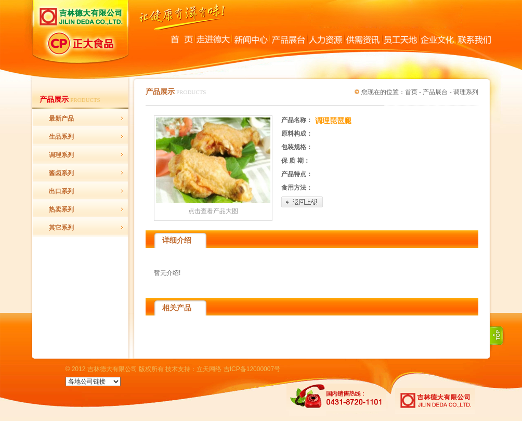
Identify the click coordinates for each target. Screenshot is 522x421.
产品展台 (435, 92)
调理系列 (61, 155)
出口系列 (61, 191)
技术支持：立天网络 (193, 369)
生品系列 (61, 136)
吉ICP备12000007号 (252, 369)
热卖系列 (61, 209)
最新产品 (61, 118)
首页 (411, 92)
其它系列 (61, 227)
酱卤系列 (61, 173)
